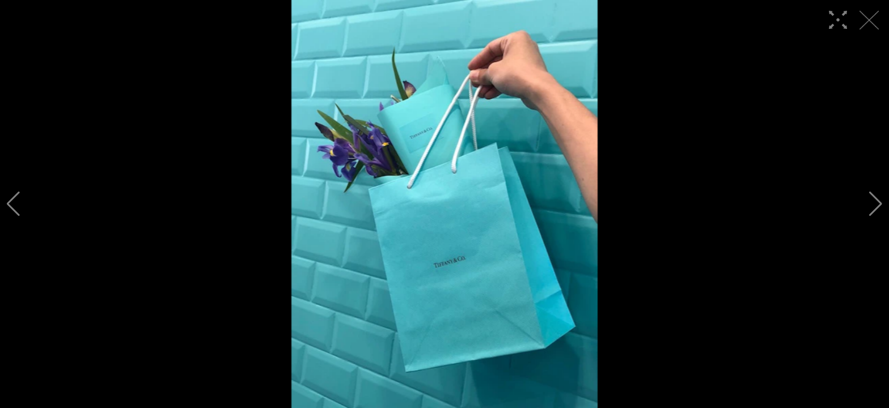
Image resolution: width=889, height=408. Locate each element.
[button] (13, 204)
